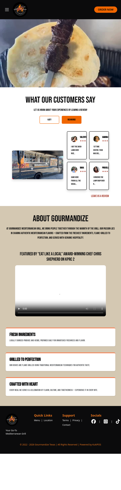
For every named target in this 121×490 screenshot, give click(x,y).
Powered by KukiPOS (90, 444)
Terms (65, 420)
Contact (66, 424)
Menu (37, 420)
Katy (49, 119)
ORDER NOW (105, 9)
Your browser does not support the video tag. (60, 290)
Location (48, 420)
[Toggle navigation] (7, 9)
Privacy (76, 420)
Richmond (72, 119)
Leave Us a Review (100, 196)
